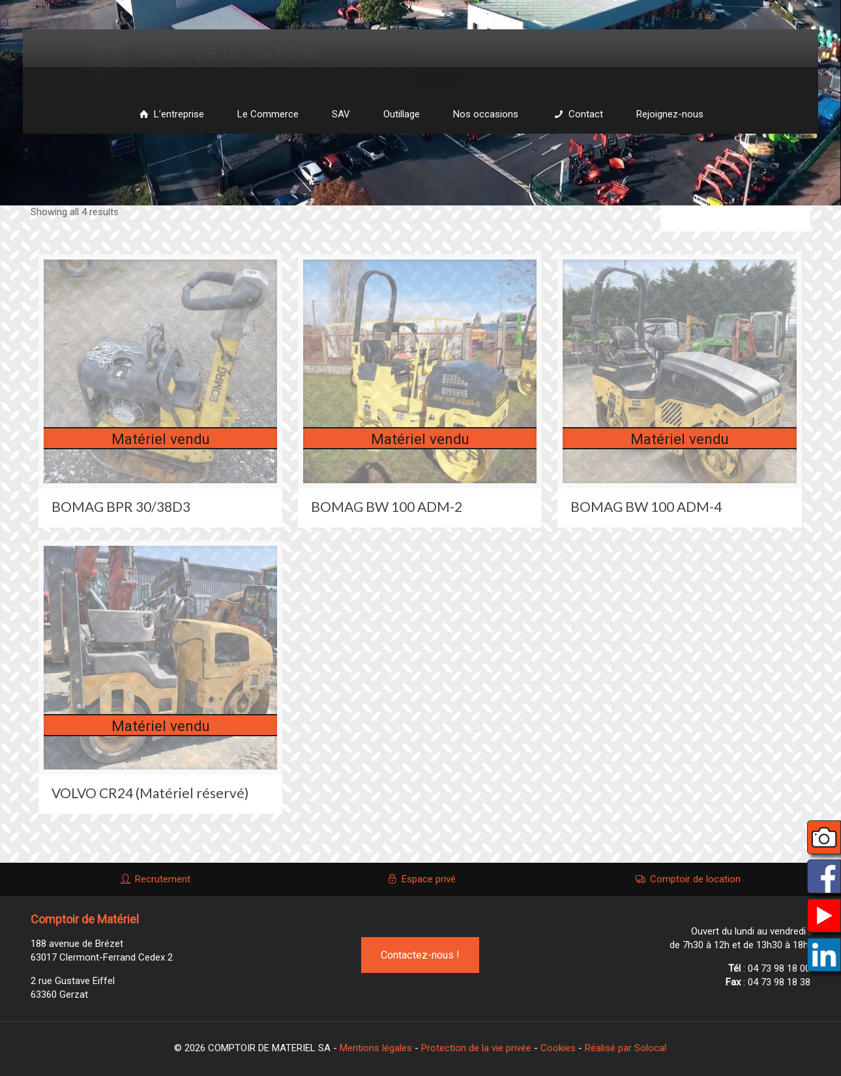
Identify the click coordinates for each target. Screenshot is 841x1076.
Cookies (558, 1048)
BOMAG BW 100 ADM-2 (386, 506)
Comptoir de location (687, 879)
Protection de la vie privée (476, 1048)
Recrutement (154, 879)
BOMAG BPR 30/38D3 (121, 506)
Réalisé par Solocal (625, 1048)
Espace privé (420, 879)
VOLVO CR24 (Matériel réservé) (150, 793)
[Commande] (735, 218)
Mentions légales (376, 1048)
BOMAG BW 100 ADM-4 (646, 506)
